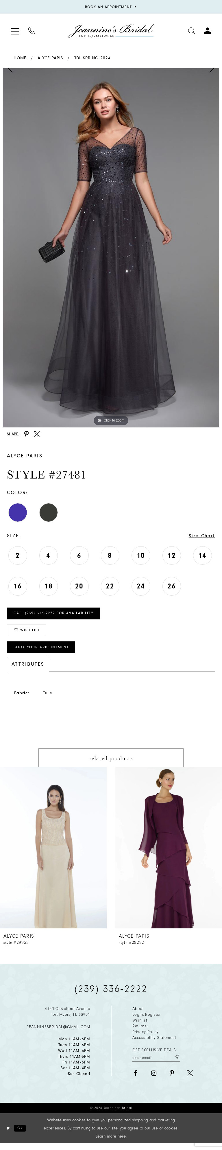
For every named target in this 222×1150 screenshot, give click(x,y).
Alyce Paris (50, 58)
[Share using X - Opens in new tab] (37, 434)
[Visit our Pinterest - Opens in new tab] (172, 1080)
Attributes (28, 670)
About (138, 1014)
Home (20, 58)
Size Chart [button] (200, 536)
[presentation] (53, 853)
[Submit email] (176, 1063)
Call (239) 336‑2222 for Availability (58, 615)
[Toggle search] (192, 31)
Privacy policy (145, 1037)
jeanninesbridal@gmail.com (58, 1032)
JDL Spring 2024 (92, 58)
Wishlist (139, 1026)
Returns (139, 1032)
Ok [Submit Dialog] (22, 1134)
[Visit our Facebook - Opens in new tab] (135, 1080)
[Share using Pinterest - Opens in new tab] (26, 434)
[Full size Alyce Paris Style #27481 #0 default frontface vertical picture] (111, 247)
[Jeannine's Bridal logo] (111, 31)
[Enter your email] (156, 1063)
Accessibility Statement (154, 1043)
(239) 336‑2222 (111, 995)
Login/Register (146, 1020)
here (122, 1142)
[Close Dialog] (8, 1134)
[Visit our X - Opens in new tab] (190, 1080)
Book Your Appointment (44, 652)
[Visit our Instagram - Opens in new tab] (154, 1080)
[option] (111, 247)
